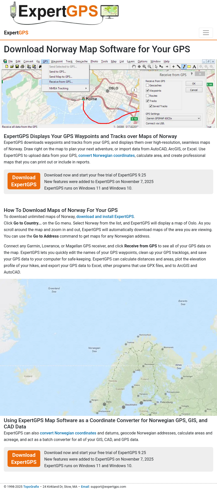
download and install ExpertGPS (105, 216)
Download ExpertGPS (24, 181)
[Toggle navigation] (206, 33)
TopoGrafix (31, 486)
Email (85, 486)
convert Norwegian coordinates (106, 155)
